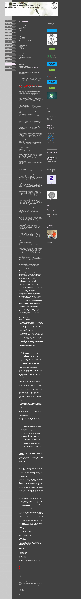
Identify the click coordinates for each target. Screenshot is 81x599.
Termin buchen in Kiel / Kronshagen (52, 30)
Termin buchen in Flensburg (52, 82)
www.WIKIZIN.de (50, 159)
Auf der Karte (51, 48)
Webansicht (57, 596)
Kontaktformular (49, 125)
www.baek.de (35, 67)
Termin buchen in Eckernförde (52, 64)
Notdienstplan (49, 128)
